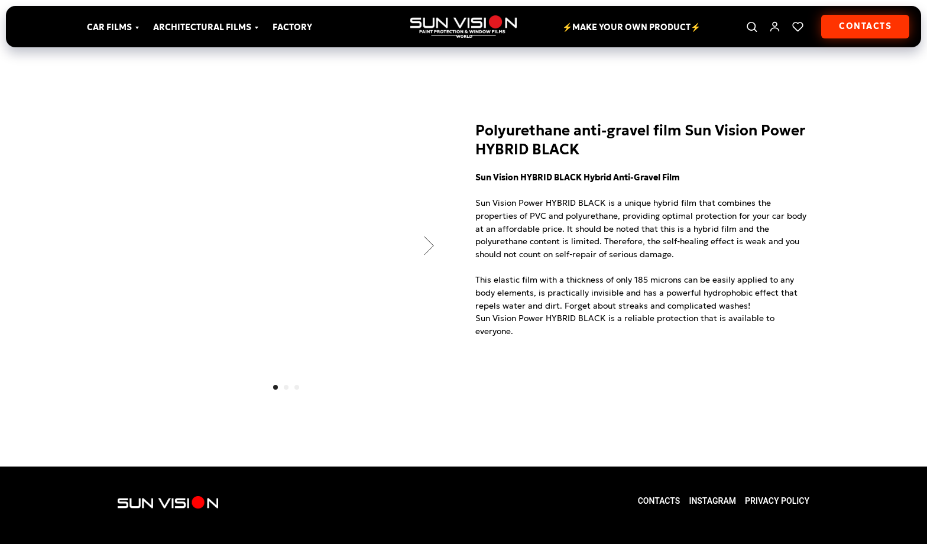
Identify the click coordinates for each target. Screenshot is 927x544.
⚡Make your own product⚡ (631, 27)
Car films (109, 27)
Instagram (712, 501)
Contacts (659, 501)
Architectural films (202, 27)
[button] (751, 26)
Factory (292, 27)
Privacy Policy (777, 501)
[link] (774, 26)
